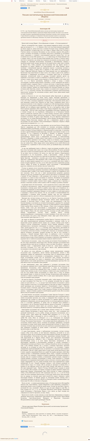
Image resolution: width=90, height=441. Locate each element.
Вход (67, 8)
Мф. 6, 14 (59, 374)
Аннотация (41, 19)
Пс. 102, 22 (26, 92)
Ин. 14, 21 (59, 317)
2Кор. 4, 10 (26, 82)
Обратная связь (32, 428)
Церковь (67, 207)
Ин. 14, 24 (49, 319)
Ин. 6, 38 (45, 282)
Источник (48, 19)
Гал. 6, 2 (41, 218)
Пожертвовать (24, 8)
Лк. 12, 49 (35, 48)
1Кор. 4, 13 (39, 124)
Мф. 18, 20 (34, 391)
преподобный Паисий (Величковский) (44, 12)
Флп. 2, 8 (37, 284)
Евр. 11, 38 (65, 79)
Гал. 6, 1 (40, 229)
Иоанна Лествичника (58, 120)
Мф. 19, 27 (44, 58)
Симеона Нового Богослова (29, 121)
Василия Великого (41, 120)
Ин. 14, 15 (61, 316)
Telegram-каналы (28, 422)
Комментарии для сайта (9, 440)
